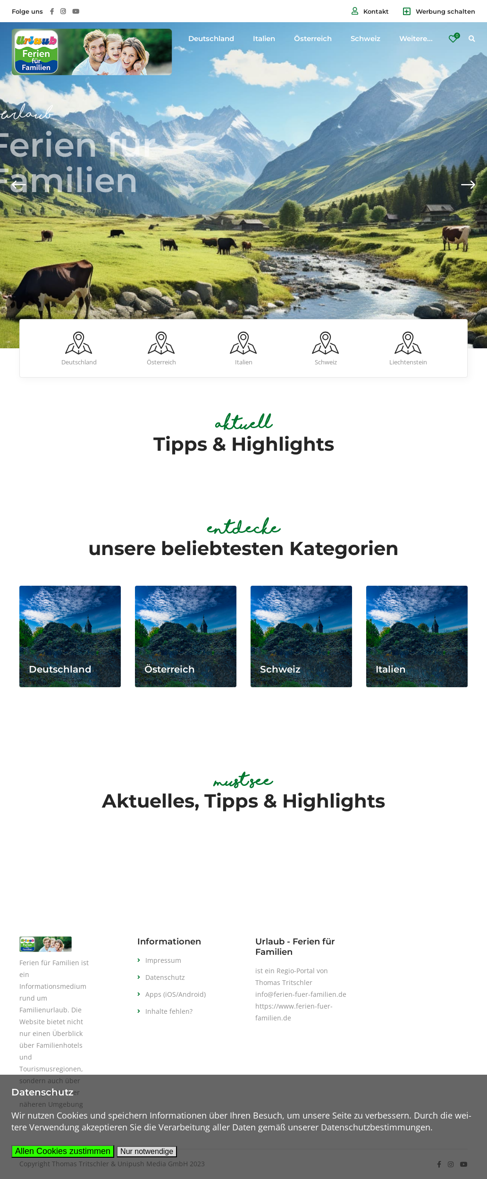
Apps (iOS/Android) (175, 994)
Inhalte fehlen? (169, 1011)
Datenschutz (165, 977)
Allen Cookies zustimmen (62, 1151)
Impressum (163, 960)
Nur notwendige (146, 1151)
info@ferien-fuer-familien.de (300, 994)
